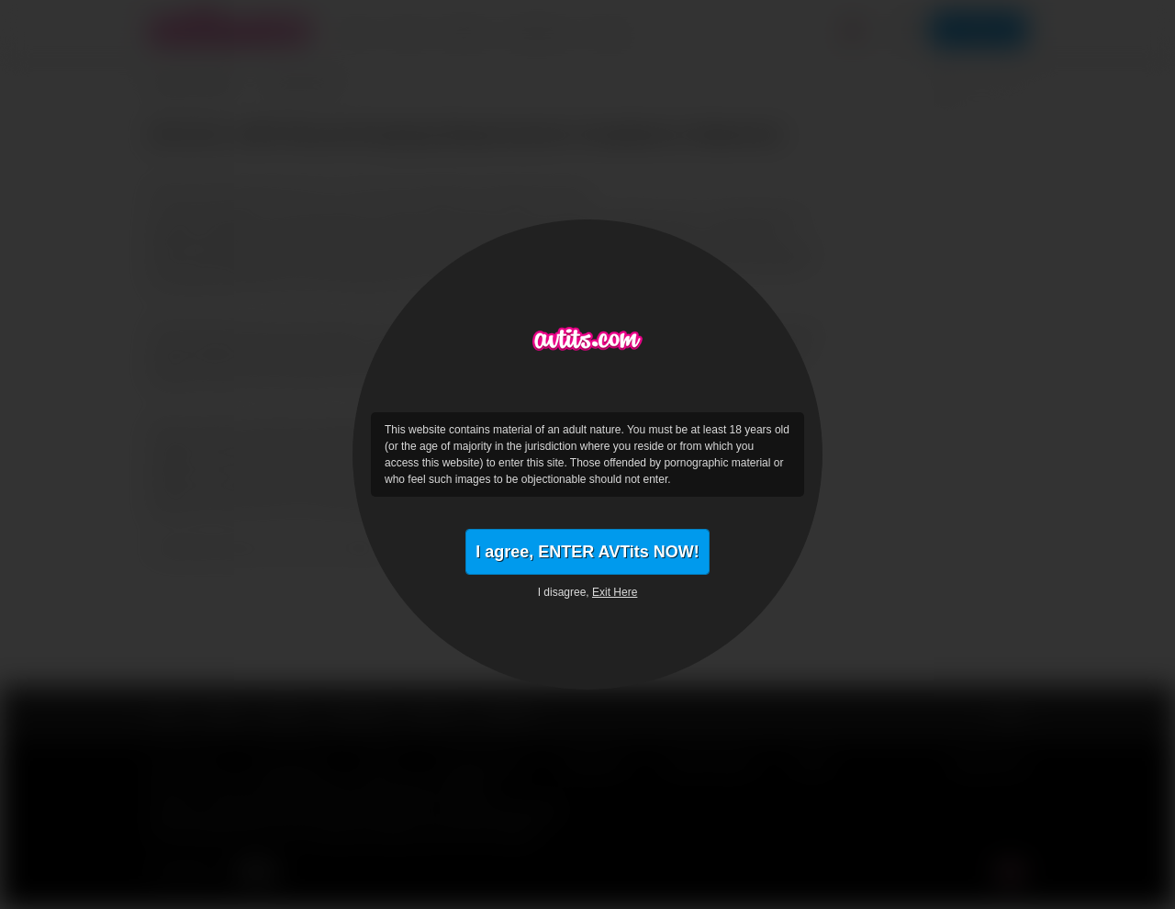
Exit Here (614, 592)
